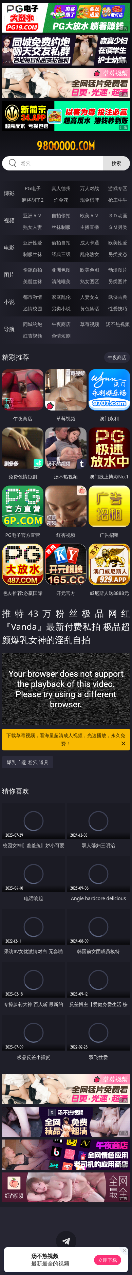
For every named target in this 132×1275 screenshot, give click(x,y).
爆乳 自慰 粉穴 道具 (28, 762)
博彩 (9, 193)
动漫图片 (117, 270)
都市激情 (32, 297)
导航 (9, 329)
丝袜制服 (61, 227)
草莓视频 (89, 324)
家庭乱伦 (61, 297)
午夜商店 (61, 324)
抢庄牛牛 (117, 200)
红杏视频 (32, 335)
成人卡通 (89, 242)
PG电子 (33, 188)
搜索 (116, 163)
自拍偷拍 (61, 215)
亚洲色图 (61, 270)
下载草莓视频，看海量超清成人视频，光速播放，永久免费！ (66, 740)
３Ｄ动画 (117, 215)
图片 (9, 274)
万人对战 (89, 188)
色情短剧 (61, 335)
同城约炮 (32, 324)
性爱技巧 (117, 308)
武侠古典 (117, 297)
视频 (9, 220)
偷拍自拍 (61, 242)
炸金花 (61, 200)
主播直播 (89, 227)
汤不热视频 (118, 324)
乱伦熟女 (89, 254)
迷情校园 (32, 308)
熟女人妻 (32, 227)
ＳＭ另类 (117, 227)
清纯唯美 (61, 281)
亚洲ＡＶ (32, 215)
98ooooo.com (66, 146)
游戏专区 (117, 188)
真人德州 (61, 188)
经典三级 (61, 254)
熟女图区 (89, 281)
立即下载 (107, 1260)
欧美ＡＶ (89, 215)
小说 (9, 302)
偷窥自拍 (32, 270)
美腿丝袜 (32, 281)
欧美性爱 (117, 242)
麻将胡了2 (32, 200)
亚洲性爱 (32, 242)
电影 (9, 247)
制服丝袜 (32, 254)
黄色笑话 (89, 308)
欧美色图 (89, 270)
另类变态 (117, 254)
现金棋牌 (89, 200)
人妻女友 (89, 297)
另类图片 (117, 281)
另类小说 (61, 308)
